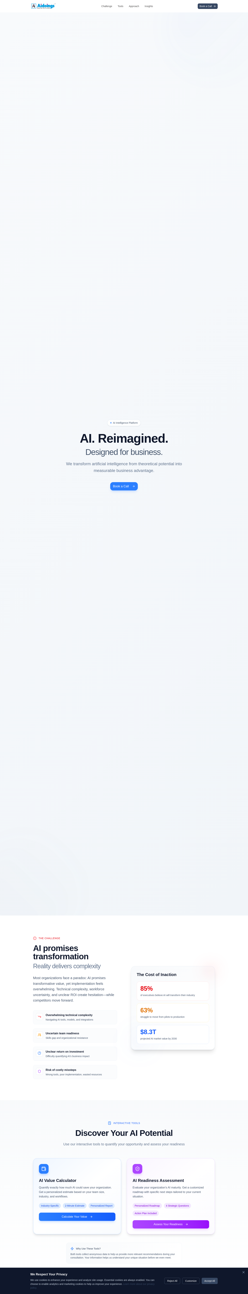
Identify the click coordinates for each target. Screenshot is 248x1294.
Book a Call (124, 578)
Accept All (209, 1281)
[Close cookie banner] (243, 1272)
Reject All (172, 1281)
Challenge (106, 6)
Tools (120, 6)
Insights (149, 6)
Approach (134, 6)
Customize (191, 1281)
